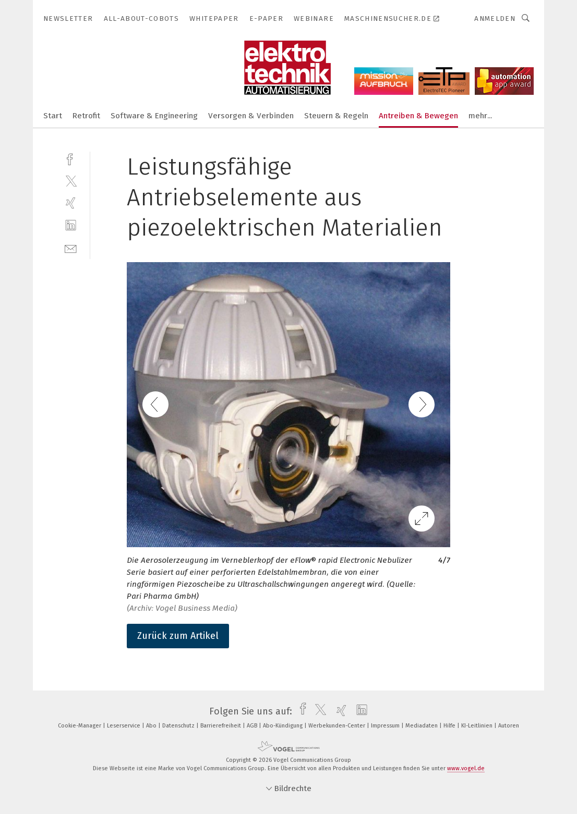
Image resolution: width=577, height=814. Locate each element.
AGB (253, 725)
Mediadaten (422, 725)
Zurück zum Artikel (178, 636)
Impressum (386, 725)
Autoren (508, 725)
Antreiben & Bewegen (418, 115)
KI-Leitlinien (477, 725)
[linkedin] (70, 225)
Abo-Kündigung (283, 725)
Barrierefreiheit (221, 725)
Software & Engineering (154, 115)
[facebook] (70, 158)
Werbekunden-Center (337, 725)
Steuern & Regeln (336, 115)
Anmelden (494, 18)
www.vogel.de (466, 768)
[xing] (70, 202)
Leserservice (124, 725)
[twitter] (70, 180)
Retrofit (86, 115)
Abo (152, 725)
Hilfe (450, 725)
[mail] (70, 247)
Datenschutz (179, 725)
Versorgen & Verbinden (251, 115)
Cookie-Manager (80, 725)
